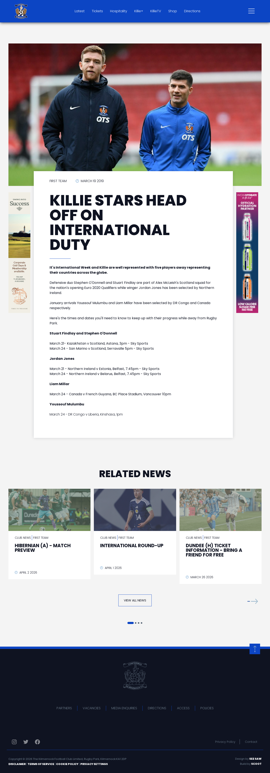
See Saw (255, 759)
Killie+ (138, 11)
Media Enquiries (124, 708)
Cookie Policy (67, 764)
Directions (192, 11)
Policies (207, 708)
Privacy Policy (225, 742)
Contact (251, 742)
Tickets (97, 11)
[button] (252, 601)
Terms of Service (41, 764)
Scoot (256, 764)
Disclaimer (17, 764)
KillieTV (155, 11)
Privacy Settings (94, 764)
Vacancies (92, 708)
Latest (80, 11)
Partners (64, 708)
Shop (172, 11)
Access (183, 708)
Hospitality (118, 11)
